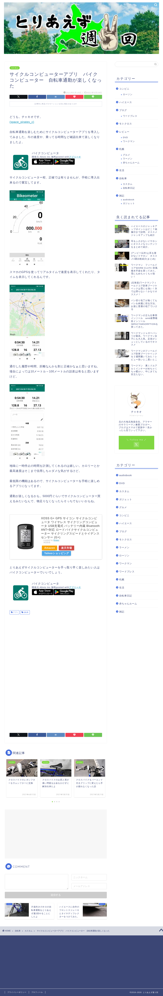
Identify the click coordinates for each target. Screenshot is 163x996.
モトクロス (125, 123)
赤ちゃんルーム (131, 162)
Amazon (50, 548)
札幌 (121, 149)
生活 (121, 170)
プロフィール (37, 992)
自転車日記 (129, 188)
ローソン (127, 94)
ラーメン (127, 158)
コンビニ (124, 88)
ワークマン (129, 141)
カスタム (14, 68)
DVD (125, 137)
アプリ (15, 612)
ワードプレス (130, 116)
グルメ (126, 155)
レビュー (124, 131)
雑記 (121, 195)
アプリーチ (75, 157)
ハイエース (125, 102)
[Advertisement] (56, 642)
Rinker (56, 540)
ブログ (123, 110)
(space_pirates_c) (22, 122)
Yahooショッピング (57, 553)
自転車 (25, 612)
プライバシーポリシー (16, 992)
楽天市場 (68, 548)
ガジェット (129, 203)
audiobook (128, 199)
